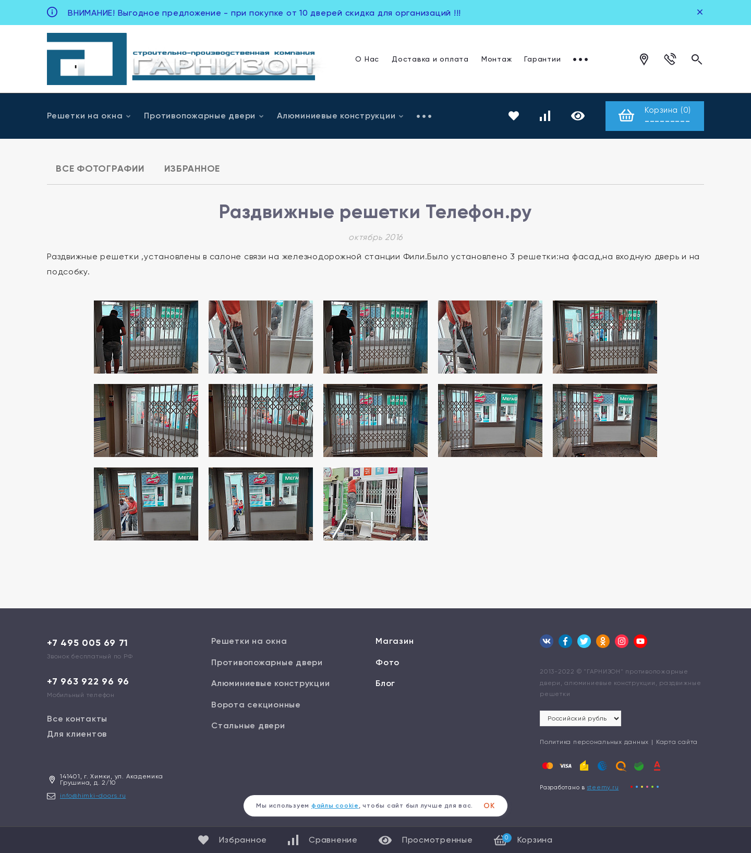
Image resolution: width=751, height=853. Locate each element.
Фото (387, 662)
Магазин (395, 641)
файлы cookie (335, 805)
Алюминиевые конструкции (340, 116)
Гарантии (542, 59)
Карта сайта (677, 742)
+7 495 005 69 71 (87, 642)
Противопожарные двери (204, 116)
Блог (385, 683)
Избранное (192, 168)
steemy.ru (603, 787)
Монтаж (496, 59)
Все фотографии (100, 168)
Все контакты (77, 719)
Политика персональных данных (594, 742)
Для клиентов (77, 734)
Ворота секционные (256, 705)
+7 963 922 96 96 (88, 681)
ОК (489, 805)
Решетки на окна (89, 116)
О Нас (367, 59)
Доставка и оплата (430, 59)
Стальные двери (248, 725)
